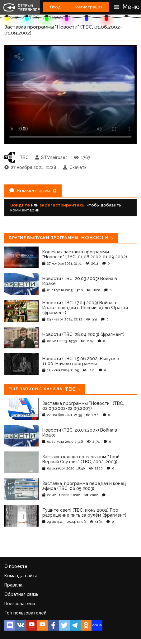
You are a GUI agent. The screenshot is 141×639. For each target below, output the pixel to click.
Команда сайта (20, 575)
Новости (59, 17)
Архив (11, 17)
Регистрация (88, 7)
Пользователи (19, 603)
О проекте (15, 566)
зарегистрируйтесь (62, 204)
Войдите (20, 204)
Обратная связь (21, 594)
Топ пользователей (25, 612)
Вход (55, 7)
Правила (13, 584)
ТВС (34, 17)
